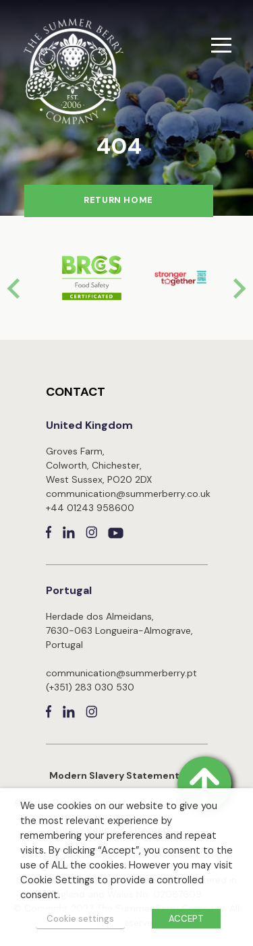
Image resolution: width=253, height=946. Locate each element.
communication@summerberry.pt (121, 673)
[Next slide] (238, 288)
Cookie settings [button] (80, 918)
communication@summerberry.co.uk (128, 493)
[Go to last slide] (15, 288)
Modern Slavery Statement (114, 775)
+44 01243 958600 (90, 508)
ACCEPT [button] (186, 918)
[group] (82, 277)
